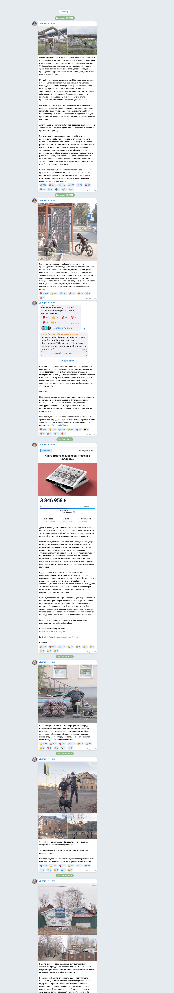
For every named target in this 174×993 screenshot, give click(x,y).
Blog (116, 55)
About (110, 55)
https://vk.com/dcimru (121, 43)
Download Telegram (121, 49)
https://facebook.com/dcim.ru (123, 40)
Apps (123, 55)
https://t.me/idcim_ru (78, 951)
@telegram (73, 923)
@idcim (117, 18)
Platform (131, 55)
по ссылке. (88, 349)
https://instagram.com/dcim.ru (126, 37)
